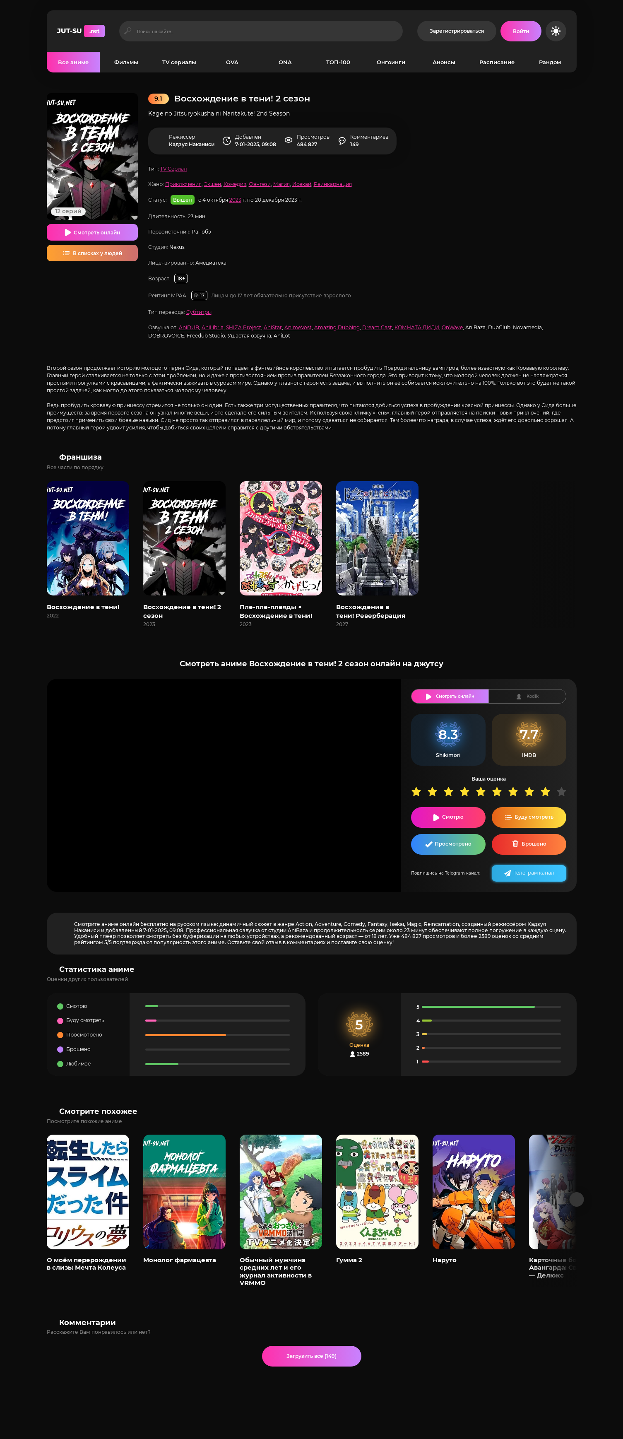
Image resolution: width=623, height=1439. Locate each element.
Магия (281, 184)
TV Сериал (173, 169)
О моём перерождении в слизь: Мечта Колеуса (86, 1263)
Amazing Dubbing (337, 327)
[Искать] (128, 31)
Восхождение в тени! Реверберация (370, 611)
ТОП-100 (338, 62)
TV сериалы (179, 62)
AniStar (273, 327)
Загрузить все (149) (311, 1356)
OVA (232, 62)
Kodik (533, 696)
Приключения (183, 184)
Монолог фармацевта (179, 1260)
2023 (235, 200)
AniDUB (189, 327)
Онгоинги (391, 62)
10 (564, 791)
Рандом (550, 62)
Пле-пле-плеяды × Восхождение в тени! (276, 611)
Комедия (235, 184)
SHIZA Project (243, 327)
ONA (285, 62)
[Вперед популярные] (576, 1199)
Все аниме (73, 62)
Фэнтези (260, 184)
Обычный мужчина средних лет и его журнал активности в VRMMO (276, 1271)
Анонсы (444, 62)
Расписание (497, 62)
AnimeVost (298, 327)
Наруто (445, 1260)
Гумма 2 (349, 1260)
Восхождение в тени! (83, 607)
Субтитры (199, 312)
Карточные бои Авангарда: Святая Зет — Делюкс (566, 1267)
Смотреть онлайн (97, 232)
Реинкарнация (333, 184)
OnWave (452, 327)
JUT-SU (81, 31)
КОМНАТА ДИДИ (416, 327)
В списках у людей (97, 253)
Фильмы (126, 62)
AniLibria (213, 327)
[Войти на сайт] (520, 31)
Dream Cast (377, 327)
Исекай (301, 184)
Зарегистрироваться (457, 31)
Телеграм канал (534, 873)
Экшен (212, 184)
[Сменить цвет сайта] (556, 31)
